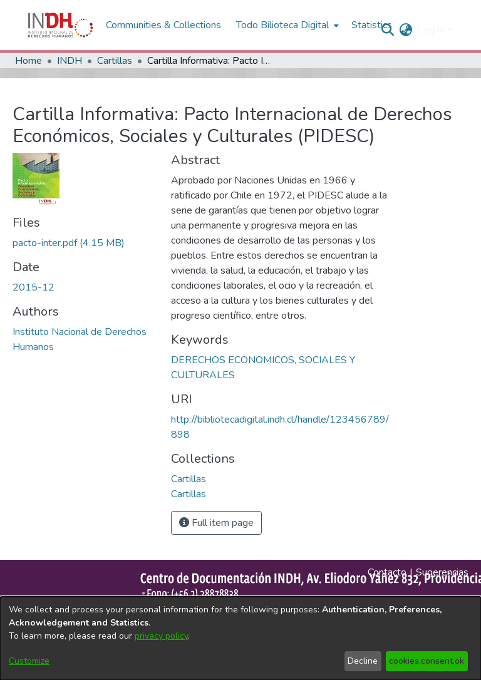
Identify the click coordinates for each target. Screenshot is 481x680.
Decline (363, 661)
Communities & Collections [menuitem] (163, 25)
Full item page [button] (216, 523)
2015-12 (33, 287)
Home (28, 61)
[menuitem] (406, 30)
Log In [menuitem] (431, 30)
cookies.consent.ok (426, 661)
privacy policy (161, 636)
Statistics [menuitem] (371, 25)
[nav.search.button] (388, 30)
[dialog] (240, 638)
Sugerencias (442, 572)
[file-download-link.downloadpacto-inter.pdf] (69, 243)
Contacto (387, 572)
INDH (69, 61)
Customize (29, 661)
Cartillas (114, 61)
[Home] (60, 25)
